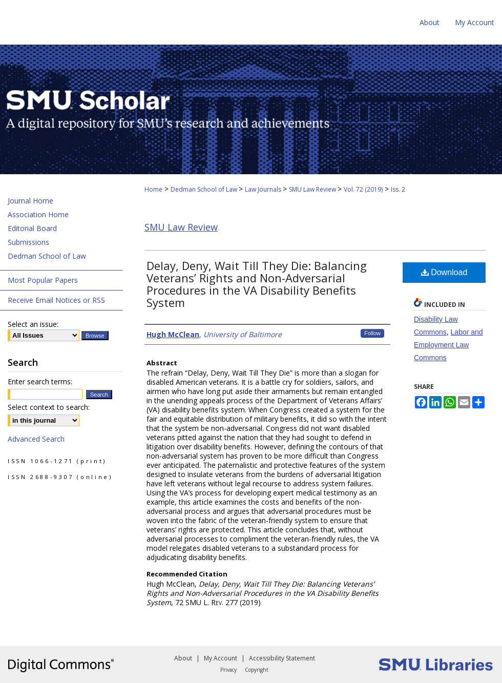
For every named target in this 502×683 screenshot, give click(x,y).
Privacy (228, 669)
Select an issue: (33, 324)
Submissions (28, 242)
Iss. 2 (398, 189)
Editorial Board (32, 228)
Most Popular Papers (43, 280)
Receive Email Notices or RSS (56, 300)
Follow (372, 333)
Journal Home (30, 200)
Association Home (38, 214)
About (183, 658)
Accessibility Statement (282, 658)
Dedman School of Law (205, 189)
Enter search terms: (40, 381)
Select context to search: (49, 407)
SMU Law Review (313, 189)
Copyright (256, 669)
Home (153, 189)
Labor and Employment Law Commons (448, 345)
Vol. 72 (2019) (363, 189)
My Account (220, 658)
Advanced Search (36, 439)
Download (444, 272)
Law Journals (264, 189)
